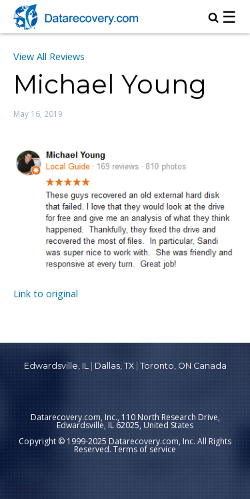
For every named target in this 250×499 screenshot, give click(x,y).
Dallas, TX (114, 366)
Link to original (45, 293)
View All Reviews (49, 56)
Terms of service (144, 449)
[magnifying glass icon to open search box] (213, 18)
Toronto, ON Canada (183, 366)
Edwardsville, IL (56, 366)
